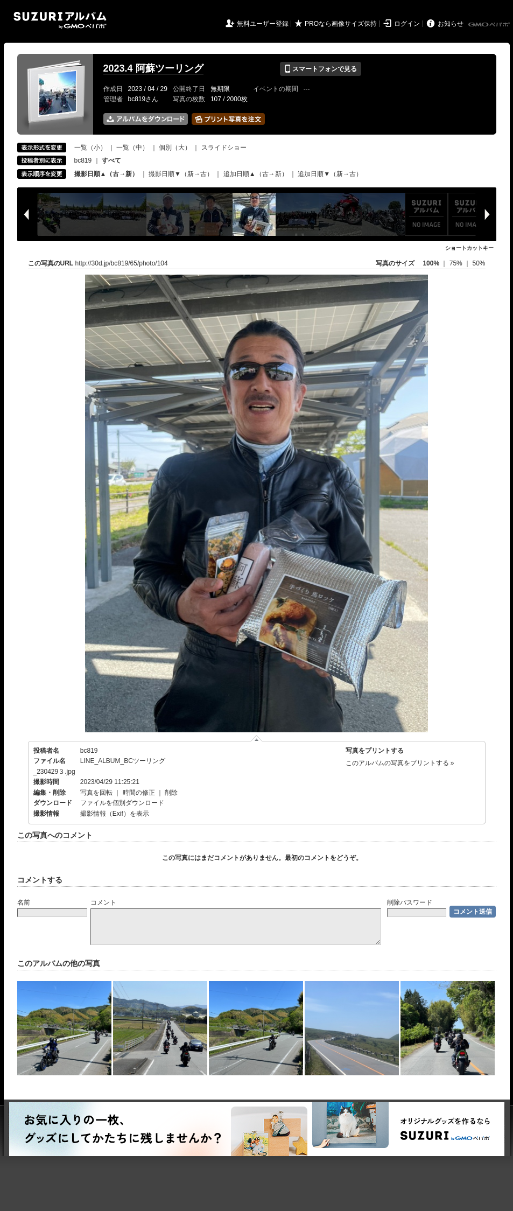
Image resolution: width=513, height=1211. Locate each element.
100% (431, 263)
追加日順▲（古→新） (255, 174)
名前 (23, 902)
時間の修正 (139, 792)
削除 (171, 792)
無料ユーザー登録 (263, 23)
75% (456, 263)
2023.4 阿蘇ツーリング (153, 68)
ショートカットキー (469, 248)
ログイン (407, 23)
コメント (103, 902)
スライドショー (224, 147)
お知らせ (450, 23)
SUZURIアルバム (60, 20)
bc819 (83, 160)
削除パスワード (409, 902)
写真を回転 (96, 792)
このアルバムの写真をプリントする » (400, 763)
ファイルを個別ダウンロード (122, 803)
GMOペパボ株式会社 (489, 24)
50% (478, 263)
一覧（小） (90, 147)
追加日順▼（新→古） (330, 174)
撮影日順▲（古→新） (106, 174)
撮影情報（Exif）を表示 (114, 813)
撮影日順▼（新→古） (181, 174)
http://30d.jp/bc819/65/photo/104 (121, 263)
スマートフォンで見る (320, 69)
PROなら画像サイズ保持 (341, 23)
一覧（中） (132, 147)
